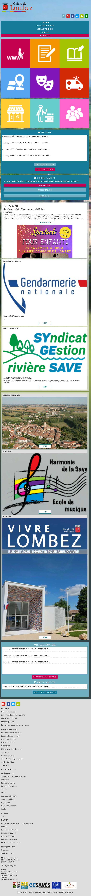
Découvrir (45, 26)
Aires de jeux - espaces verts (12, 759)
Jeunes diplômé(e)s (8, 796)
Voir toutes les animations (44, 677)
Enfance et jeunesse (9, 786)
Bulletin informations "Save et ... (18, 378)
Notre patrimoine (7, 743)
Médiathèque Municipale (10, 843)
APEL (3, 817)
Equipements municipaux (11, 733)
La (45, 22)
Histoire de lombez (8, 739)
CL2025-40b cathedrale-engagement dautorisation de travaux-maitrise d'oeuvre (42, 181)
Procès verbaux (45, 190)
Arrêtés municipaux (44, 169)
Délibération (44, 196)
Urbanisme (5, 746)
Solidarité (5, 780)
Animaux (4, 789)
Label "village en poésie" (10, 736)
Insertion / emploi (8, 783)
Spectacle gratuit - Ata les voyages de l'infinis (24, 209)
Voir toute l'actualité (45, 165)
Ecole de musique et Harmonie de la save (17, 823)
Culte (3, 793)
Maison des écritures (9, 840)
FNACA (4, 827)
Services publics (7, 799)
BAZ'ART (4, 820)
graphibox (42, 892)
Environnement (7, 773)
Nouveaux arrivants (8, 806)
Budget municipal (8, 712)
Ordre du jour (45, 185)
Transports (5, 765)
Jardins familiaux (8, 762)
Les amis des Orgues (9, 830)
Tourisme (4, 752)
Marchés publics (7, 722)
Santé (3, 809)
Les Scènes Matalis (8, 833)
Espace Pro (67, 892)
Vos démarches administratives (13, 776)
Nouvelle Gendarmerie (14, 316)
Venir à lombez (7, 853)
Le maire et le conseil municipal (13, 715)
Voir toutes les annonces (45, 692)
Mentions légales (54, 892)
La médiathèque (7, 756)
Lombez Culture (7, 836)
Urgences (5, 850)
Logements (5, 802)
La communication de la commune (15, 725)
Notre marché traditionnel (11, 749)
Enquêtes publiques (9, 718)
